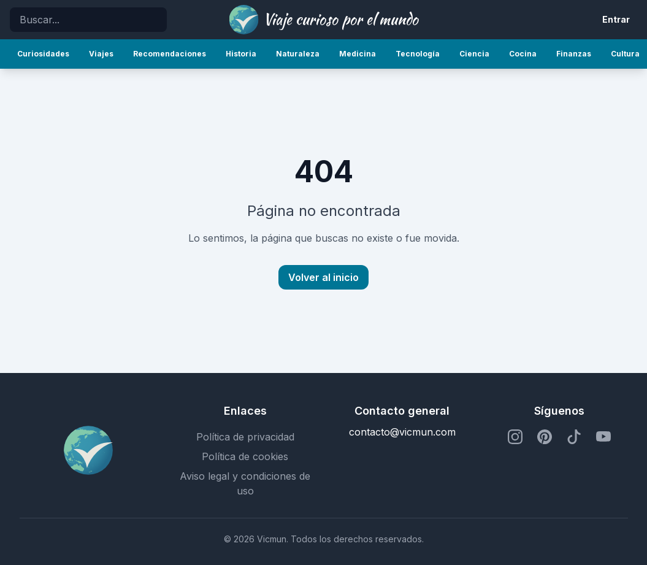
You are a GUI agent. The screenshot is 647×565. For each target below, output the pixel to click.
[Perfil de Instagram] (515, 436)
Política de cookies (245, 456)
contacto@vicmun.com (402, 432)
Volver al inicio (323, 277)
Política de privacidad (245, 437)
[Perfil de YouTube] (603, 436)
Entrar (616, 19)
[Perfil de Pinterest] (544, 436)
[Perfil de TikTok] (574, 436)
